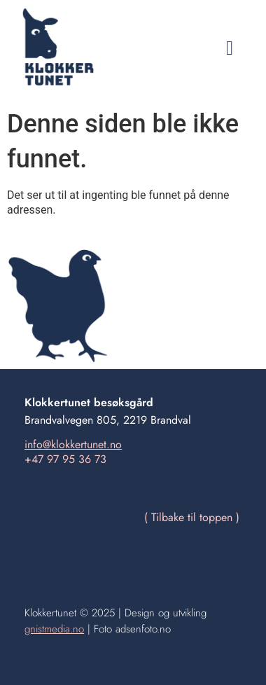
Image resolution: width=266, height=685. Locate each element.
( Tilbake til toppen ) (191, 517)
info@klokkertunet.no (73, 444)
